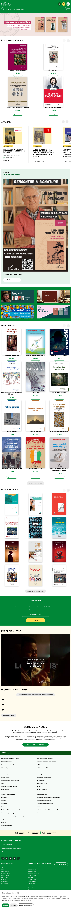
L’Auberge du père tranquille (59, 356)
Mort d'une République (12, 356)
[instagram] (3, 861)
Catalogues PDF (5, 873)
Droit (2, 786)
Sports (38, 809)
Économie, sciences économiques (9, 789)
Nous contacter (61, 867)
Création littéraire (5, 779)
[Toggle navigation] (68, 9)
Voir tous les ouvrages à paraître (35, 593)
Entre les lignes (35, 393)
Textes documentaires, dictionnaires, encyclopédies (49, 812)
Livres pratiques (41, 782)
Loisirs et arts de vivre (42, 786)
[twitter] (6, 861)
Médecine (39, 789)
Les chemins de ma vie (59, 393)
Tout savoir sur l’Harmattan (35, 747)
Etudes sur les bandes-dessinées (45, 761)
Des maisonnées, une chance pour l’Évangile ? (11, 394)
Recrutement (4, 880)
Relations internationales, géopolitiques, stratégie (13, 818)
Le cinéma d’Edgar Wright (53, 107)
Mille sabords (31, 886)
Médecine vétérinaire (42, 792)
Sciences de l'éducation (6, 827)
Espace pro (4, 882)
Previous (63, 122)
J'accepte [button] (5, 905)
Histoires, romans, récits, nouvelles (45, 770)
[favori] (26, 67)
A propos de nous (5, 869)
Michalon (30, 880)
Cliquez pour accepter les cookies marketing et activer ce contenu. (35, 662)
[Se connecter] (63, 4)
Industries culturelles (42, 773)
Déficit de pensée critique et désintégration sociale (59, 471)
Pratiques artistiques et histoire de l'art (10, 812)
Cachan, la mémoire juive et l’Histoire (17, 107)
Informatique (40, 776)
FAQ (2, 871)
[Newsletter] (59, 4)
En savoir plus (8, 158)
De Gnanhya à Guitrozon (35, 470)
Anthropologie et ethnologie (7, 767)
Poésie (2, 809)
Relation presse (5, 878)
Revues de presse (5, 875)
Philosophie (4, 806)
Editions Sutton (32, 884)
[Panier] (68, 4)
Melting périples (12, 433)
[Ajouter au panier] (17, 77)
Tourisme (39, 818)
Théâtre (38, 815)
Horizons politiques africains (17, 70)
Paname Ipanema (35, 433)
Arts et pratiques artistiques (8, 770)
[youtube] (14, 861)
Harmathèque (31, 869)
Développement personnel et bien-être (10, 782)
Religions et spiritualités (7, 821)
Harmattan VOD (32, 873)
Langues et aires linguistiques (44, 779)
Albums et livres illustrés (7, 764)
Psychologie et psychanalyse (8, 815)
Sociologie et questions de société (45, 806)
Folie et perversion (53, 70)
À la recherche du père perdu (59, 433)
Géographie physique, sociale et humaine (46, 764)
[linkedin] (10, 861)
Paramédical (4, 800)
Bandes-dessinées (5, 773)
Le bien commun (32, 882)
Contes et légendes (5, 776)
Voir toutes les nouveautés (35, 485)
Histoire (39, 767)
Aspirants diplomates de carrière (12, 470)
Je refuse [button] (13, 905)
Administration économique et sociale (10, 761)
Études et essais (5, 792)
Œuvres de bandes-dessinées (8, 797)
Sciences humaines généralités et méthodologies (48, 800)
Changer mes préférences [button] (25, 905)
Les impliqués (31, 888)
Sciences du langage (42, 797)
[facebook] (18, 861)
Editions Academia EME (34, 875)
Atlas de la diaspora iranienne (35, 356)
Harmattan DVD (32, 871)
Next (67, 122)
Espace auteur (4, 884)
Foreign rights (4, 886)
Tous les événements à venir (12, 281)
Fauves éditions (32, 878)
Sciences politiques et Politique (44, 803)
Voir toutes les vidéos (8, 717)
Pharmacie (3, 803)
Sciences (3, 824)
